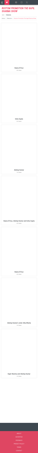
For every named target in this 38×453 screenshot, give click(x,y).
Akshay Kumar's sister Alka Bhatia (19, 323)
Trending (8, 15)
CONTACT (19, 451)
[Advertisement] (19, 400)
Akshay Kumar (19, 170)
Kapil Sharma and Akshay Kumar (19, 374)
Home (3, 18)
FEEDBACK (19, 440)
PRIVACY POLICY (19, 444)
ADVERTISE (18, 437)
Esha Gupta (19, 119)
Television (9, 18)
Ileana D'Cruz (19, 68)
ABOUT (19, 433)
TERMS (19, 447)
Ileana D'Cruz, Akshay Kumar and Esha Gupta (19, 221)
